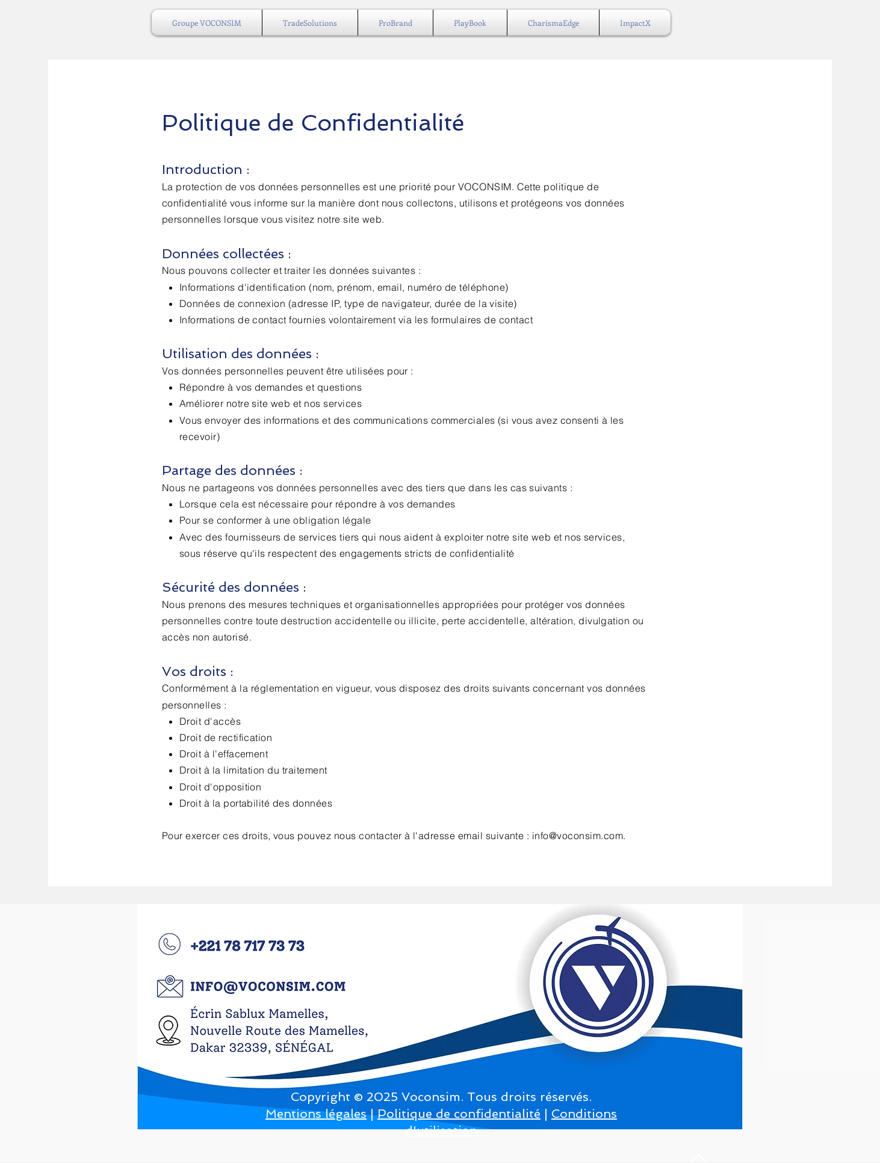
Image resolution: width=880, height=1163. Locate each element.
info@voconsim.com (577, 836)
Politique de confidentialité (459, 1113)
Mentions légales (316, 1113)
